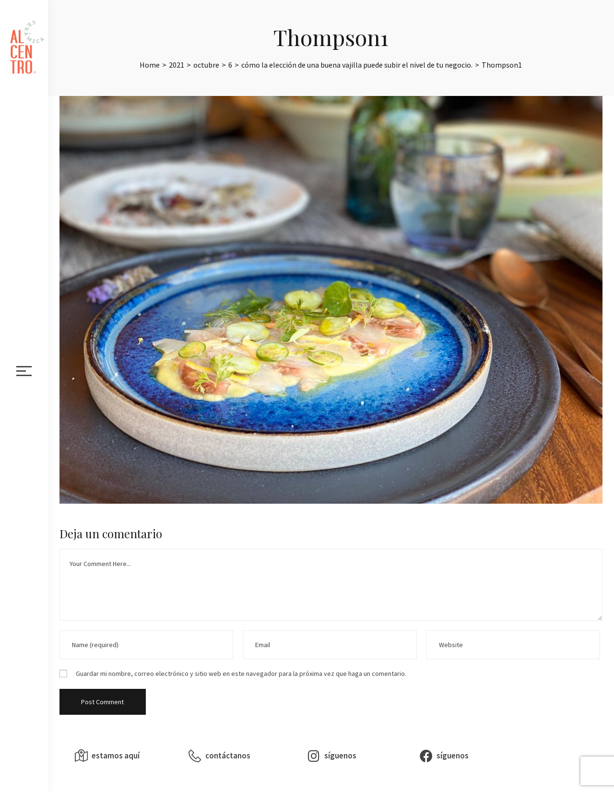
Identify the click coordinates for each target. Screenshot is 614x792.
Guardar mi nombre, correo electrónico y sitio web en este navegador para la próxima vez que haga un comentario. (241, 673)
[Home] (150, 65)
